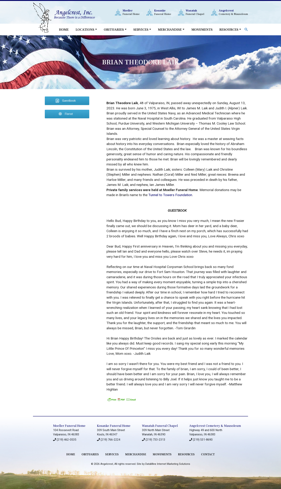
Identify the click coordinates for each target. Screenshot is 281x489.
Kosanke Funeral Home (113, 426)
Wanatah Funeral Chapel (160, 426)
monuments (162, 454)
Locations (85, 29)
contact (208, 454)
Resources (228, 29)
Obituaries (114, 29)
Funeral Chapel (195, 12)
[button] (246, 29)
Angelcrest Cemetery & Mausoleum (215, 426)
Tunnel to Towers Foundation (170, 195)
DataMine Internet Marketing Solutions (167, 464)
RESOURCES (186, 454)
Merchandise (170, 29)
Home (64, 29)
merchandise (135, 454)
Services (140, 29)
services (112, 454)
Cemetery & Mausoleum (233, 12)
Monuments (202, 29)
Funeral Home (131, 12)
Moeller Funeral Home (69, 426)
